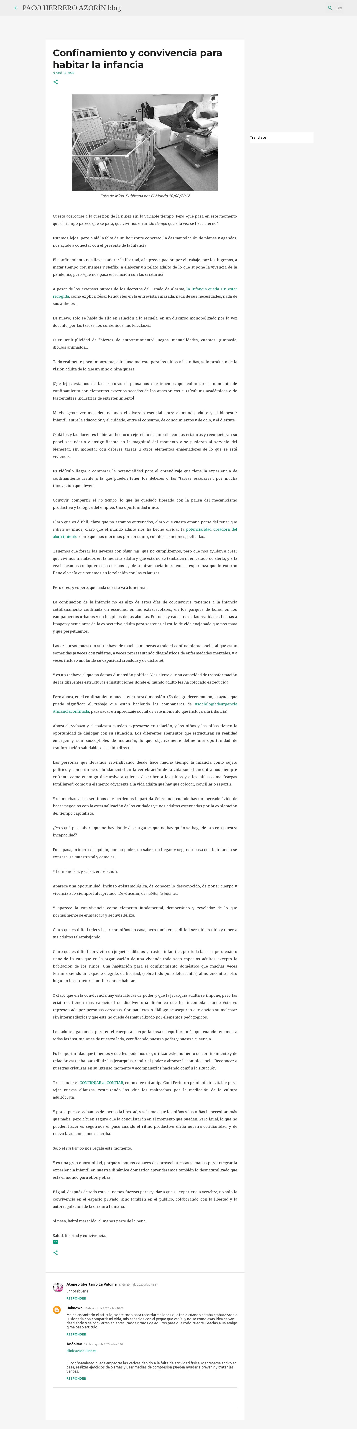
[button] (55, 82)
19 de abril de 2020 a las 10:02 (104, 1308)
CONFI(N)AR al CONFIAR (101, 1082)
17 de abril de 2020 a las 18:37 (138, 1284)
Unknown (74, 1308)
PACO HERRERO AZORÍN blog (72, 8)
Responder (76, 1298)
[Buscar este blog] (320, 8)
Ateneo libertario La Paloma (91, 1284)
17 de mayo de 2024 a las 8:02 (103, 1344)
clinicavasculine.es (81, 1351)
